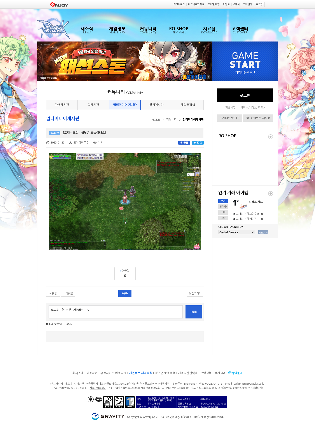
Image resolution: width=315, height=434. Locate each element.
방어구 (223, 206)
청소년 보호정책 (165, 373)
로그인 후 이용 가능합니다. (116, 311)
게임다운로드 (245, 72)
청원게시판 (156, 104)
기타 (223, 218)
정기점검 (220, 373)
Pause (208, 77)
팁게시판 (93, 104)
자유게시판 (62, 104)
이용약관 (92, 373)
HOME (156, 119)
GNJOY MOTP (229, 118)
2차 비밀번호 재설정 (257, 118)
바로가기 (263, 232)
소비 (223, 212)
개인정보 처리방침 (140, 373)
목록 (125, 293)
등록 (194, 311)
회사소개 (78, 373)
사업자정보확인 (98, 387)
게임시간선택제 (188, 373)
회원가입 (230, 107)
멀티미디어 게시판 (125, 104)
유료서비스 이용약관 (113, 373)
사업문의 (237, 373)
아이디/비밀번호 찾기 (253, 107)
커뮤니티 (171, 119)
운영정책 (206, 373)
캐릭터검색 (188, 104)
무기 (223, 201)
